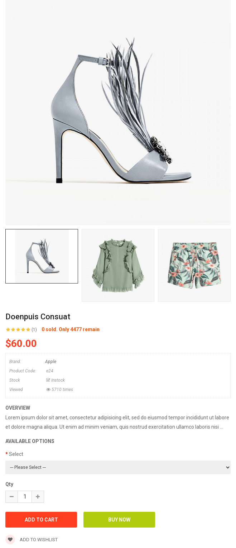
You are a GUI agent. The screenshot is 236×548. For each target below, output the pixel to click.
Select (16, 454)
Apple (50, 361)
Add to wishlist (31, 539)
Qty (9, 484)
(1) (34, 329)
